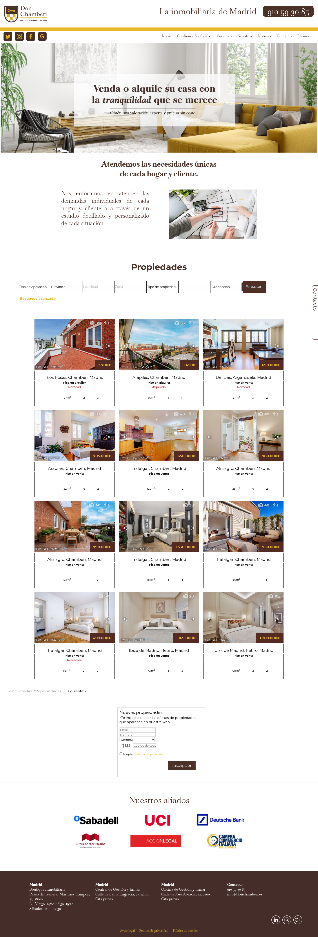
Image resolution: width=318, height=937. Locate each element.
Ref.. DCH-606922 (48, 640)
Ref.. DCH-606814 (217, 640)
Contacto (284, 36)
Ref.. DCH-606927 (217, 549)
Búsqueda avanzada (37, 298)
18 (273, 596)
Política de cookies (185, 931)
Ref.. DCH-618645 (133, 366)
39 (94, 323)
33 (179, 323)
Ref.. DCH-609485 (48, 549)
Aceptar (144, 754)
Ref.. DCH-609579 (217, 457)
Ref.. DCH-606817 (133, 640)
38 (188, 505)
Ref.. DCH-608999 (133, 549)
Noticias (264, 36)
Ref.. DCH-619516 (47, 366)
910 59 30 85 (288, 11)
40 (179, 414)
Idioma (304, 36)
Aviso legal (127, 931)
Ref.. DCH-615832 (217, 366)
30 (103, 596)
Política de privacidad (149, 754)
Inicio (166, 36)
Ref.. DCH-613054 (48, 457)
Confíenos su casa (193, 36)
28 (188, 596)
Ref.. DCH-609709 (133, 457)
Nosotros (245, 36)
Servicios (224, 36)
